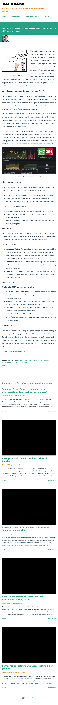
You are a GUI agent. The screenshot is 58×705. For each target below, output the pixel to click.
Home (4, 17)
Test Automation (21, 362)
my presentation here (26, 86)
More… (48, 17)
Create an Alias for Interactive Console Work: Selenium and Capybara (26, 529)
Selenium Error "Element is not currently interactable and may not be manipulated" (24, 390)
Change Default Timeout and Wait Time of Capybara (24, 460)
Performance (27, 360)
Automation (15, 17)
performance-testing (40, 360)
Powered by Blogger (29, 698)
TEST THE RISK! (13, 3)
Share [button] (4, 365)
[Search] (50, 3)
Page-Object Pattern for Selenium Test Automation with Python (22, 598)
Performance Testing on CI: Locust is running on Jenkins (27, 667)
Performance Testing (33, 17)
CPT (20, 360)
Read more (52, 411)
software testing (8, 362)
